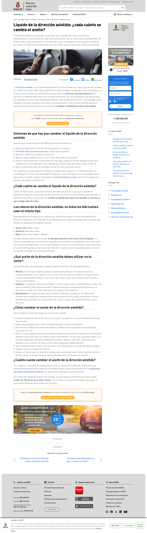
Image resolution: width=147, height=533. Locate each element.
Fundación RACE (79, 14)
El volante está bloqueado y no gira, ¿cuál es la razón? (81, 461)
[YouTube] (125, 513)
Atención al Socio (20, 490)
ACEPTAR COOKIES (140, 525)
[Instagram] (107, 513)
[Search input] (90, 7)
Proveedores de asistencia (54, 490)
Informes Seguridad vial (122, 217)
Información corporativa (115, 501)
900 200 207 (122, 118)
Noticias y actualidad (59, 14)
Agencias (47, 497)
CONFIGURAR (116, 525)
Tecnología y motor (30, 80)
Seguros (43, 14)
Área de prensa (114, 2)
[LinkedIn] (120, 513)
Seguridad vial (117, 203)
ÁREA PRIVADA (52, 511)
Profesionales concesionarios (55, 501)
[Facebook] (111, 513)
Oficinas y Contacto (100, 2)
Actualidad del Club (120, 212)
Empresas (87, 2)
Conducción (116, 195)
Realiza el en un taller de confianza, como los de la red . (58, 393)
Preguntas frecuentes (22, 493)
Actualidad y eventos (120, 199)
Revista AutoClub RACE (115, 490)
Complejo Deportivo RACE (116, 493)
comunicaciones (121, 98)
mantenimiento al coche (66, 178)
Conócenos (77, 2)
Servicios (31, 14)
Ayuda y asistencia (124, 14)
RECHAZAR (129, 525)
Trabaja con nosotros (114, 505)
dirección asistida (24, 87)
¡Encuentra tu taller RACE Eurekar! (57, 399)
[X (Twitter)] (116, 513)
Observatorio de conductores (117, 497)
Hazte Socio (18, 14)
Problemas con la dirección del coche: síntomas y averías (34, 461)
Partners (47, 493)
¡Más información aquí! (58, 124)
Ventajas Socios (128, 2)
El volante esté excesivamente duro (32, 152)
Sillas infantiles (118, 208)
